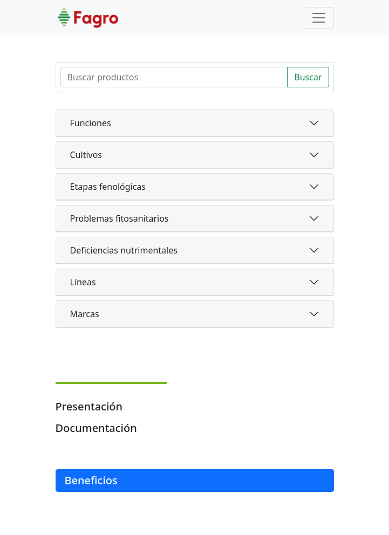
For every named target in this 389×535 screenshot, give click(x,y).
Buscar (308, 77)
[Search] (174, 77)
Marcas (84, 314)
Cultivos (86, 155)
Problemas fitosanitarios (119, 218)
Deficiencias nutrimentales (124, 250)
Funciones (90, 123)
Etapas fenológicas (108, 187)
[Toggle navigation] (319, 18)
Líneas (83, 282)
